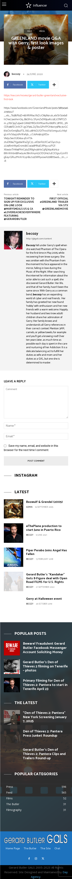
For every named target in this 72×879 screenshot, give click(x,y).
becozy (16, 74)
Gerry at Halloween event (44, 598)
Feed (29, 31)
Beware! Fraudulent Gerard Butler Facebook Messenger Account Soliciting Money (45, 648)
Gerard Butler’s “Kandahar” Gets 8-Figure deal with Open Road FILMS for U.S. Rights (46, 578)
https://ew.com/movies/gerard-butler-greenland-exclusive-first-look (35, 97)
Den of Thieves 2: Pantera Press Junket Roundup (42, 734)
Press (42, 31)
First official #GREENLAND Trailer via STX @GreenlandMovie (54, 204)
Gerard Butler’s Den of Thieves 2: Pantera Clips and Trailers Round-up (44, 754)
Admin (29, 507)
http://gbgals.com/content (39, 239)
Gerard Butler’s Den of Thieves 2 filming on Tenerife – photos (45, 666)
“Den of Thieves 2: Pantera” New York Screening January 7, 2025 (45, 717)
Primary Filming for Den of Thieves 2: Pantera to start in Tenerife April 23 (45, 685)
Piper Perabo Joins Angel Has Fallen (46, 552)
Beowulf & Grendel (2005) (44, 502)
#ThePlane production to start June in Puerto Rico (44, 528)
